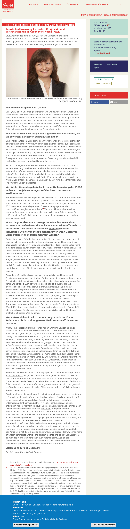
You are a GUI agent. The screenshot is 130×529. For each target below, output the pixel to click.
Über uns (72, 4)
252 (108, 25)
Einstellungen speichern (26, 527)
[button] (99, 102)
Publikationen (52, 4)
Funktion (19, 518)
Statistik (19, 509)
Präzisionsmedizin (59, 228)
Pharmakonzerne (103, 83)
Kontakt (119, 4)
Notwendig (20, 503)
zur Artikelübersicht (103, 53)
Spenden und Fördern (96, 4)
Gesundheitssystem (104, 79)
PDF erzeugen (100, 95)
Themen (33, 4)
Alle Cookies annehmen (103, 527)
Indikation (46, 408)
